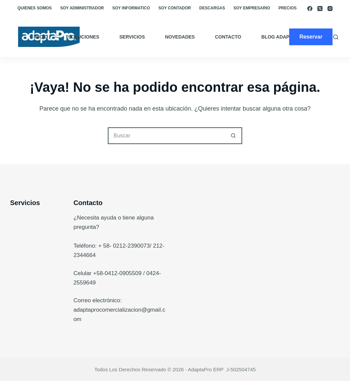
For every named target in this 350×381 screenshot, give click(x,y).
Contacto (228, 37)
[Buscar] (335, 37)
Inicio (41, 37)
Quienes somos (34, 8)
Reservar (310, 37)
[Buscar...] (166, 135)
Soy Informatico (131, 8)
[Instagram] (330, 8)
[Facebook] (309, 8)
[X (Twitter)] (319, 8)
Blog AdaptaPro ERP (288, 37)
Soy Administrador (82, 8)
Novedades (180, 37)
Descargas (212, 8)
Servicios (132, 37)
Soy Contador (174, 8)
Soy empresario (251, 8)
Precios (287, 8)
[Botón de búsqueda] (233, 135)
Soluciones (83, 37)
